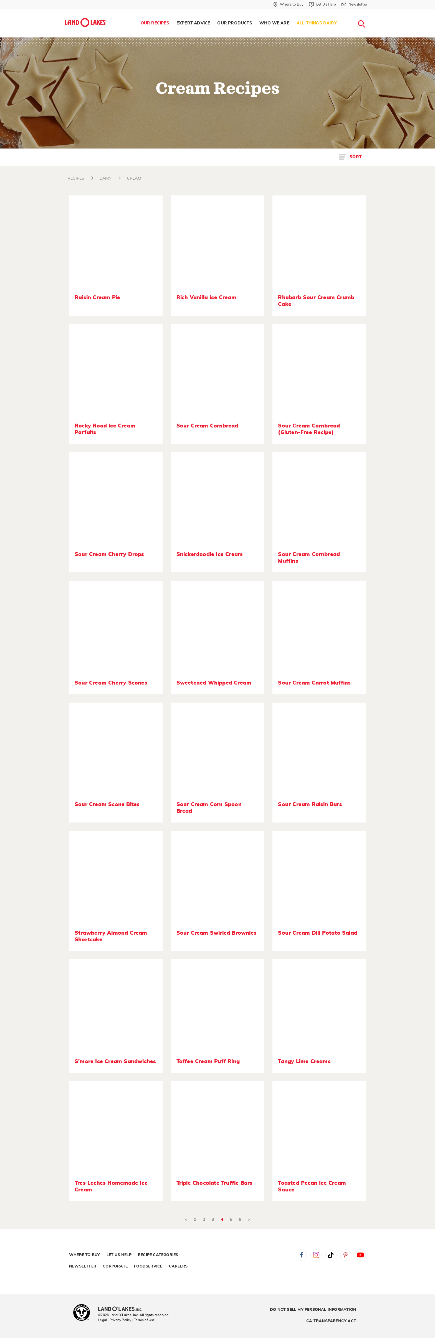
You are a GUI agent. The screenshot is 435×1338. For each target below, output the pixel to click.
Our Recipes (155, 23)
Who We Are (274, 23)
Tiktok (331, 1255)
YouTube (360, 1255)
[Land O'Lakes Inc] (122, 1309)
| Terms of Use (143, 1320)
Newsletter (82, 1266)
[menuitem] (155, 23)
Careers (178, 1266)
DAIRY (106, 178)
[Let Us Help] (322, 4)
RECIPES (76, 178)
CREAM (134, 178)
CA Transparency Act (331, 1321)
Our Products (234, 23)
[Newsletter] (354, 4)
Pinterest (345, 1255)
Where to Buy (84, 1255)
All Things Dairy (317, 23)
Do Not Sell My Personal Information (313, 1310)
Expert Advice (193, 23)
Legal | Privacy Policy (114, 1320)
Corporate (115, 1266)
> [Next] (249, 1220)
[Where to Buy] (288, 4)
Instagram (316, 1255)
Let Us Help (119, 1255)
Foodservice (148, 1266)
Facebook (301, 1255)
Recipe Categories (158, 1255)
